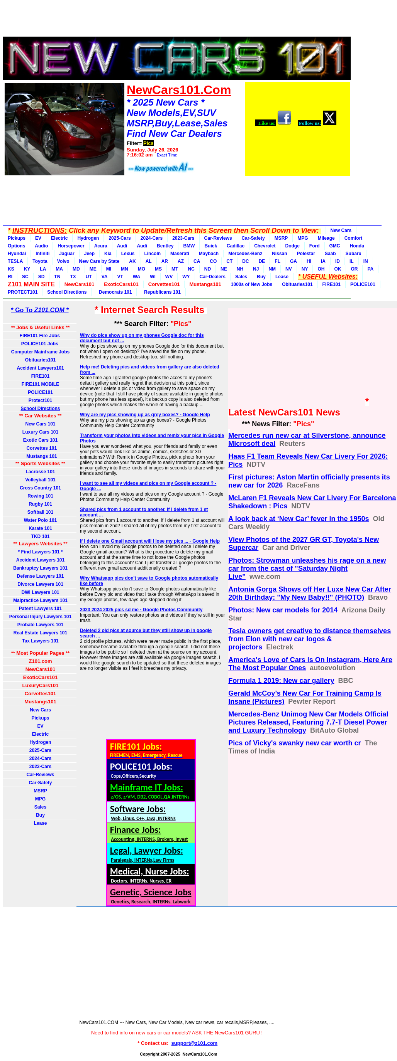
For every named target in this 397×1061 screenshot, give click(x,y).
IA (323, 261)
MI (108, 269)
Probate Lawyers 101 (40, 624)
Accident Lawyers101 (40, 368)
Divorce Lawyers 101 (40, 584)
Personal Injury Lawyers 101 (40, 616)
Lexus (128, 253)
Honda (357, 246)
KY (27, 269)
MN (124, 269)
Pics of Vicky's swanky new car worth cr (294, 743)
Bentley (165, 246)
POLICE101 (362, 284)
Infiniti (42, 253)
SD (41, 276)
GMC (334, 246)
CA (196, 261)
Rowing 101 (40, 496)
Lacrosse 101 (40, 471)
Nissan (279, 253)
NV (288, 269)
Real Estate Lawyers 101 (40, 633)
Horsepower (71, 246)
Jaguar (66, 253)
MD (76, 269)
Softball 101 (40, 512)
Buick (210, 246)
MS (158, 269)
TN (57, 276)
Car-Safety (253, 238)
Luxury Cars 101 (40, 432)
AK (132, 261)
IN (365, 261)
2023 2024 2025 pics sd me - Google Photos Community (141, 609)
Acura (100, 246)
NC (191, 269)
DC (245, 261)
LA (43, 269)
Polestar (306, 253)
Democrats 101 (114, 292)
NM (272, 269)
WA (136, 276)
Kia (108, 253)
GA (293, 261)
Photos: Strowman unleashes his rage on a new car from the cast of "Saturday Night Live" (307, 568)
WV (169, 276)
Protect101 (40, 400)
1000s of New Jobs (251, 284)
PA (370, 269)
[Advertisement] (177, 20)
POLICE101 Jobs (40, 343)
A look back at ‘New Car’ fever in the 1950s (298, 519)
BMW (189, 246)
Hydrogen (88, 238)
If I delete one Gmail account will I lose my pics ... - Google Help (150, 541)
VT (120, 276)
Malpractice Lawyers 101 (40, 600)
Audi (122, 246)
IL (351, 261)
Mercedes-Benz (245, 253)
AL (149, 261)
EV (38, 238)
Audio (41, 246)
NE (224, 269)
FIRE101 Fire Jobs (40, 335)
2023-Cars (183, 238)
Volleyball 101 (40, 480)
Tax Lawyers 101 (40, 641)
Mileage (326, 238)
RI (10, 276)
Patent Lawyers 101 (40, 608)
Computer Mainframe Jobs (40, 352)
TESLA (15, 261)
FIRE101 (331, 284)
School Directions (67, 292)
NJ (256, 269)
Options (16, 246)
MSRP (281, 238)
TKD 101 (40, 536)
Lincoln (152, 253)
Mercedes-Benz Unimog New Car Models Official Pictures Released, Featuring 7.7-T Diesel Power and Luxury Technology (308, 722)
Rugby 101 (40, 504)
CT (229, 261)
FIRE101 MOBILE (40, 384)
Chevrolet (264, 246)
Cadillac (235, 246)
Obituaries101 (297, 284)
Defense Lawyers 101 (40, 576)
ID (337, 261)
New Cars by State (99, 261)
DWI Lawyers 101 (40, 592)
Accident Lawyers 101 (40, 560)
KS (11, 269)
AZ (181, 261)
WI (153, 276)
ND (207, 269)
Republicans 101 (160, 292)
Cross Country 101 (40, 488)
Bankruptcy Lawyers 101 (40, 568)
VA (105, 276)
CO (213, 261)
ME (93, 269)
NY (305, 269)
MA (59, 269)
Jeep (89, 253)
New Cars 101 (40, 424)
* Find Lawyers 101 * (40, 552)
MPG (302, 238)
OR (354, 269)
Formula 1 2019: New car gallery (281, 680)
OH (320, 269)
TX (73, 276)
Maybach (209, 253)
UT (89, 276)
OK (337, 269)
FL (277, 261)
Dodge (292, 246)
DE (262, 261)
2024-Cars (152, 238)
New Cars (341, 230)
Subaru (353, 253)
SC (25, 276)
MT (174, 269)
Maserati (179, 253)
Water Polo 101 (40, 520)
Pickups (16, 238)
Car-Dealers (213, 276)
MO (141, 269)
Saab (330, 253)
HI (309, 261)
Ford (314, 246)
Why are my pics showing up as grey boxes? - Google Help (145, 414)
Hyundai (17, 253)
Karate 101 (40, 528)
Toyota (39, 261)
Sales (241, 276)
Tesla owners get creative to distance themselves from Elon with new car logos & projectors (309, 639)
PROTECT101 (22, 292)
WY (186, 276)
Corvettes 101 (40, 448)
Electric (59, 238)
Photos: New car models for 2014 (283, 610)
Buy (261, 276)
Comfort (353, 238)
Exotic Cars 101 (40, 440)
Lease (281, 276)
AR (164, 261)
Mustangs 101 (40, 456)
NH (240, 269)
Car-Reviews (218, 238)
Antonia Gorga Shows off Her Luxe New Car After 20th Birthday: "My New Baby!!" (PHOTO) (309, 593)
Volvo (63, 261)
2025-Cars (120, 238)
